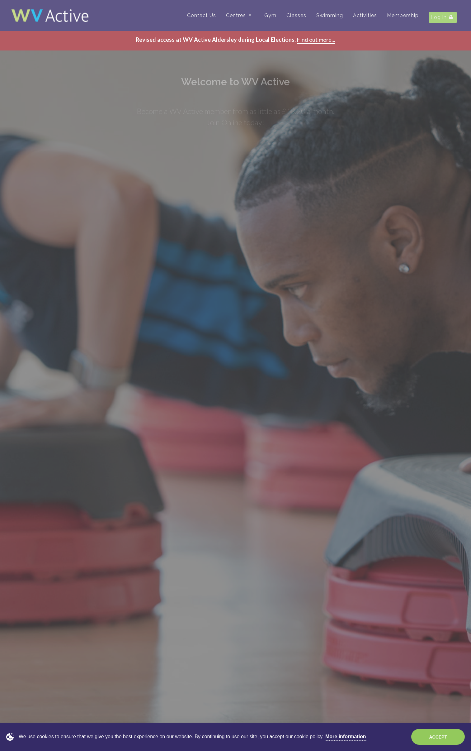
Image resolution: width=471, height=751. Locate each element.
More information (345, 736)
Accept (438, 736)
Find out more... (316, 39)
